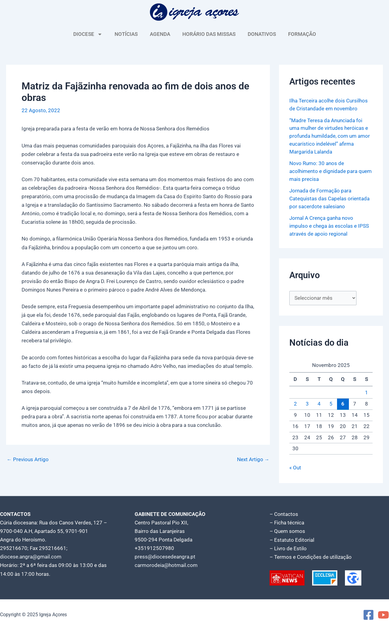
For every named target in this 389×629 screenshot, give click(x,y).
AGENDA (160, 34)
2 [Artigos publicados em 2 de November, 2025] (295, 403)
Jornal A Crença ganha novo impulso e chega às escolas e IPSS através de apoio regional (329, 225)
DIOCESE (87, 34)
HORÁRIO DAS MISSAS (209, 34)
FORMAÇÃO (302, 34)
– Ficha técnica (287, 522)
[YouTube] (383, 614)
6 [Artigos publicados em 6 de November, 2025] (342, 403)
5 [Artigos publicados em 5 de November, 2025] (330, 403)
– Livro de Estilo (288, 547)
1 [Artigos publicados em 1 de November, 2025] (366, 392)
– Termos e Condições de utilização (311, 556)
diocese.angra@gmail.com (30, 556)
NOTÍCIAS (126, 34)
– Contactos (284, 513)
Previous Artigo (28, 459)
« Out (295, 467)
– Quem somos (287, 530)
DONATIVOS (262, 34)
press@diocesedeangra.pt (165, 556)
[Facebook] (368, 614)
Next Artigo (253, 459)
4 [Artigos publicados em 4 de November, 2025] (319, 403)
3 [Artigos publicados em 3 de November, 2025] (307, 403)
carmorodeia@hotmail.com (166, 565)
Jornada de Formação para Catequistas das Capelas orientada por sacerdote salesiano (329, 198)
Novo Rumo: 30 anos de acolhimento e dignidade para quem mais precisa (330, 170)
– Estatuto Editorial (292, 539)
